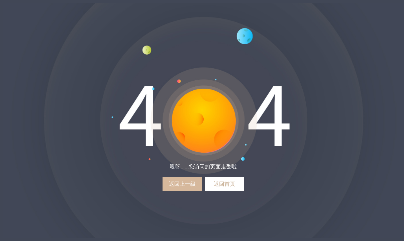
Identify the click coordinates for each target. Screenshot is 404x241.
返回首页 (224, 184)
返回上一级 (182, 184)
